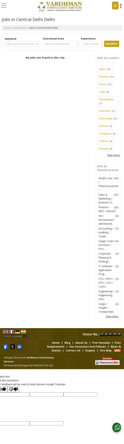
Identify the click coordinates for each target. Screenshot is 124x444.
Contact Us (73, 350)
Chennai (104, 141)
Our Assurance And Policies (87, 346)
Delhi (102, 91)
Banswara (105, 111)
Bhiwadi (103, 148)
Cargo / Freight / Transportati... (106, 307)
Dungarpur (105, 133)
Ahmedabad (106, 99)
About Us (81, 342)
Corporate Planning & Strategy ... (104, 257)
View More (113, 155)
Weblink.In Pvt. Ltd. (43, 365)
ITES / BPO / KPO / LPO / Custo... (105, 282)
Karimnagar (106, 118)
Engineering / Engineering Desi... (106, 295)
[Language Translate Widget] (16, 336)
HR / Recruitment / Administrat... (106, 219)
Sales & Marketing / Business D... (106, 198)
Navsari (103, 126)
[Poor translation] (13, 389)
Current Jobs (20, 27)
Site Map (106, 350)
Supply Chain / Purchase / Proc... (106, 245)
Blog (67, 342)
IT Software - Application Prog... (106, 270)
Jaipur (102, 69)
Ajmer (102, 84)
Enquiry (90, 350)
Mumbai (104, 76)
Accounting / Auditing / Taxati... (105, 232)
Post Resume (101, 342)
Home (7, 27)
